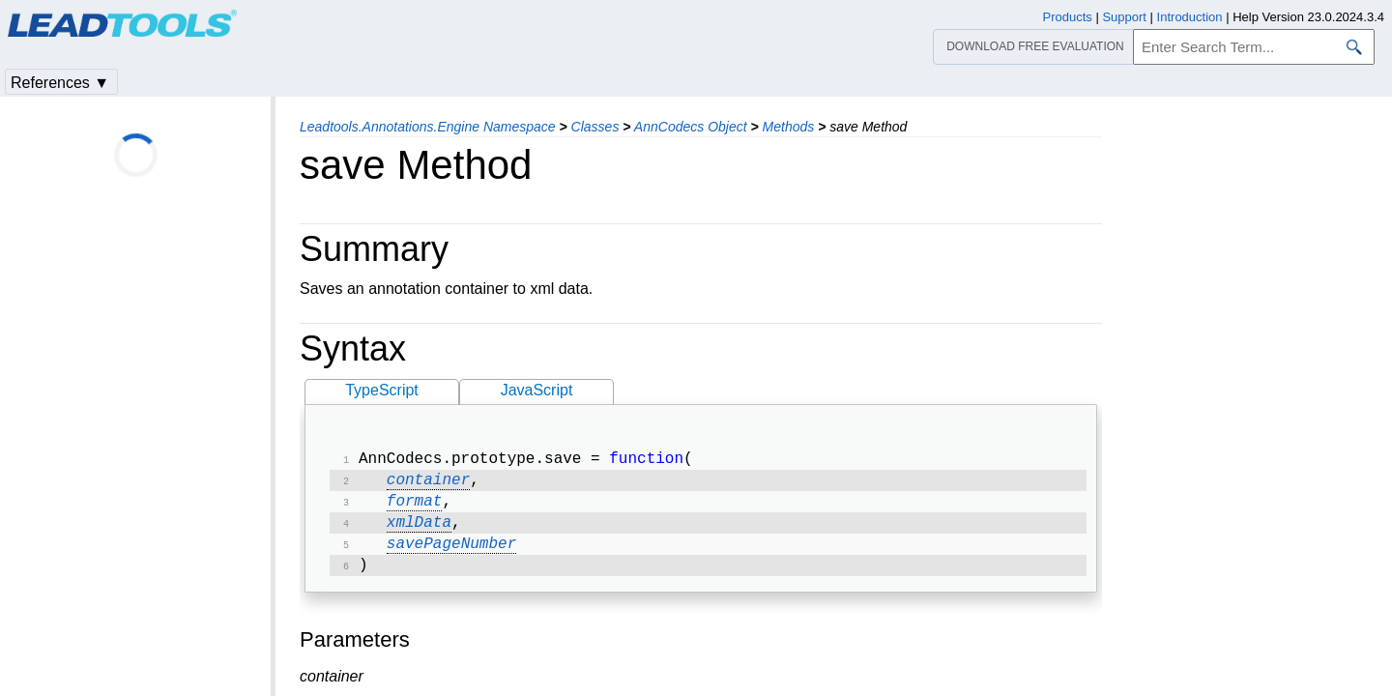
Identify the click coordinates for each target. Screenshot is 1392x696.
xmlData (419, 530)
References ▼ (60, 82)
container (428, 484)
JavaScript (537, 390)
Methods (789, 126)
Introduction (1190, 17)
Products (1067, 17)
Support (1124, 17)
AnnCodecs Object (690, 126)
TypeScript (382, 390)
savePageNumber (451, 554)
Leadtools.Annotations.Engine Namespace (428, 126)
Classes (595, 126)
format (415, 507)
